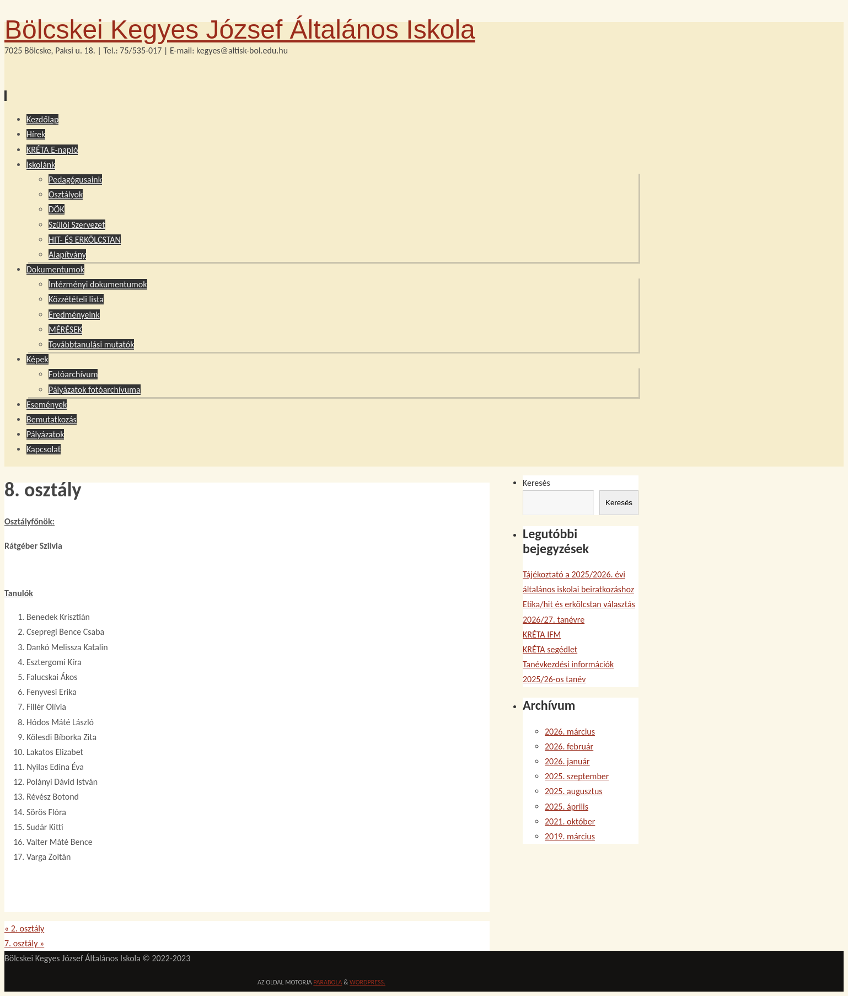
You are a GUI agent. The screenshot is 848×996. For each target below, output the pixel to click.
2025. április (566, 806)
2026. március (570, 731)
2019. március (570, 836)
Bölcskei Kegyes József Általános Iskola (239, 29)
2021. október (570, 821)
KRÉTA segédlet (550, 649)
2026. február (569, 746)
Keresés (536, 483)
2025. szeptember (577, 776)
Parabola (327, 982)
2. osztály (24, 928)
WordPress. (367, 982)
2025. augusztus (574, 791)
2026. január (567, 761)
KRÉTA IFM (542, 634)
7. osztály (24, 943)
